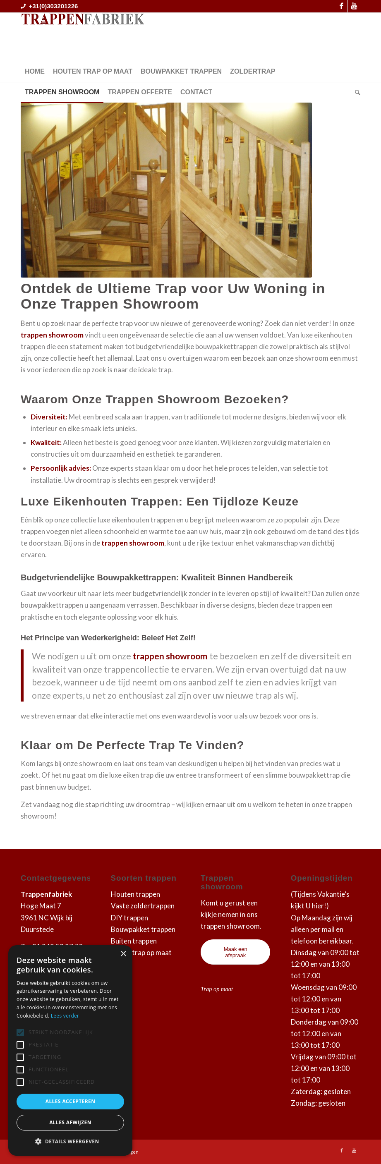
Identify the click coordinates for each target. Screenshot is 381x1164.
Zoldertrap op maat (141, 952)
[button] (70, 1141)
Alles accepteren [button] (71, 1101)
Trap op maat (217, 989)
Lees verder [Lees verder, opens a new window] (65, 1015)
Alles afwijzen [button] (70, 1122)
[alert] (70, 1050)
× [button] (123, 954)
